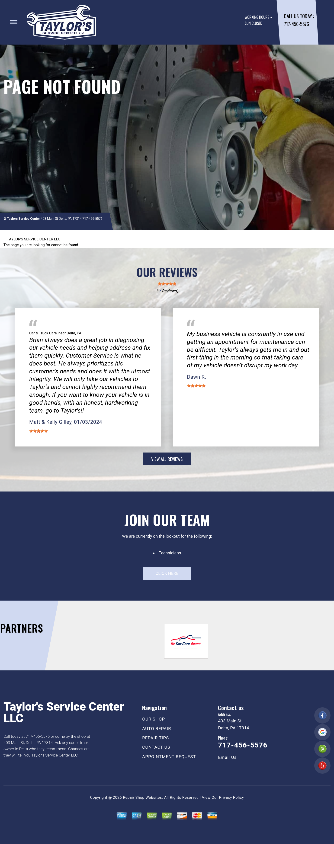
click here (166, 573)
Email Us (227, 757)
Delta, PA (74, 333)
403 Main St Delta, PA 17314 (61, 218)
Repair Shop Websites (142, 797)
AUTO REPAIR (156, 728)
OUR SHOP (153, 719)
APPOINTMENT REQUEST (169, 756)
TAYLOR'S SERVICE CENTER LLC (33, 239)
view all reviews (167, 459)
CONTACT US (156, 747)
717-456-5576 (296, 23)
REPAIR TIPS (155, 738)
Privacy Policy (231, 797)
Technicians (170, 552)
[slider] (167, 284)
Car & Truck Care (43, 333)
